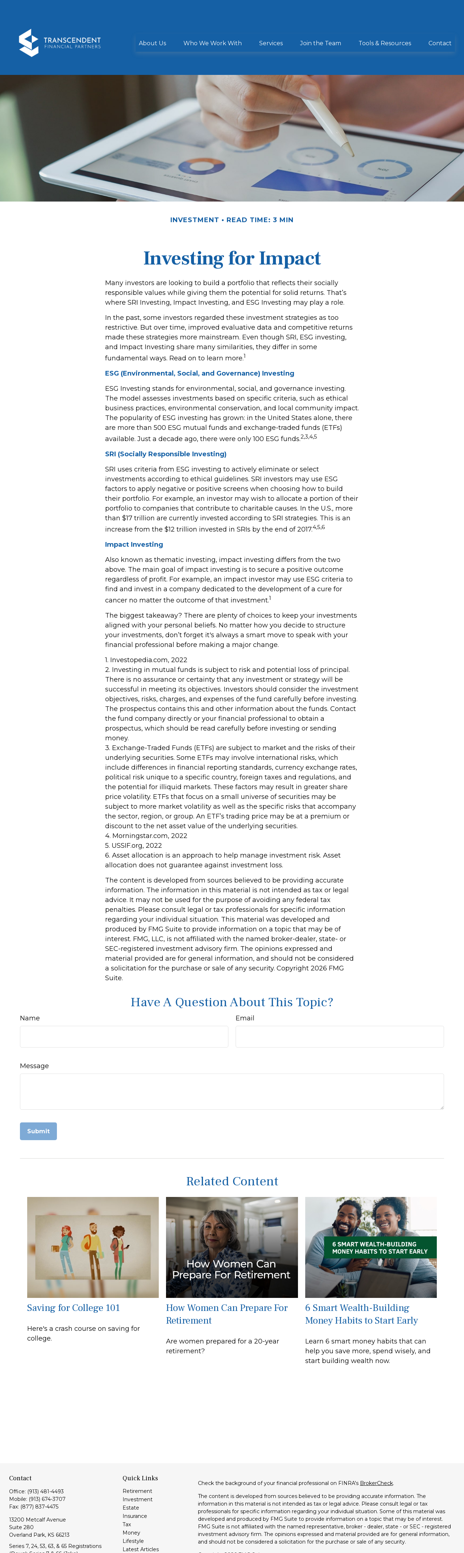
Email (245, 986)
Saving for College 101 (73, 1275)
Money (131, 1500)
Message (34, 1033)
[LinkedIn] (14, 1545)
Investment (138, 1467)
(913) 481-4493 (45, 1459)
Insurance (135, 1483)
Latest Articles (141, 1517)
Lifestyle (133, 1508)
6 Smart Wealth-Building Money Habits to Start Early (361, 1281)
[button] (152, 21)
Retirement (137, 1458)
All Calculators (140, 1533)
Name (30, 986)
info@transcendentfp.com (42, 1534)
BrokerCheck (376, 1450)
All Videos (135, 1525)
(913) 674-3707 (47, 1466)
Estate (131, 1475)
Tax (127, 1492)
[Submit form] (38, 1099)
